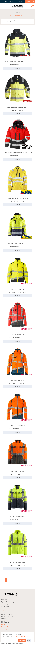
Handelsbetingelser (6, 627)
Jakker (17, 18)
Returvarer (4, 633)
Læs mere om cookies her (21, 642)
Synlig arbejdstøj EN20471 (17, 15)
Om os (3, 624)
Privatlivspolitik (5, 629)
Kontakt (3, 631)
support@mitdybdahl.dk (8, 610)
